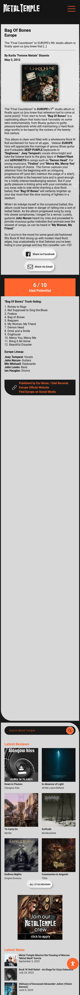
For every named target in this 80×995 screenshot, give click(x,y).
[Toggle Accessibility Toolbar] (73, 964)
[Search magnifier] (70, 730)
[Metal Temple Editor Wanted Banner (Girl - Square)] (40, 938)
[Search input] (36, 730)
